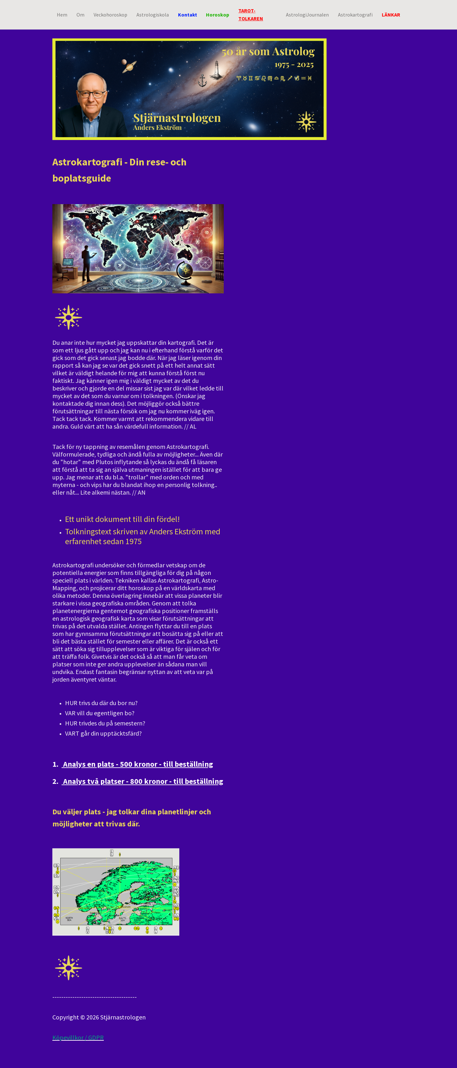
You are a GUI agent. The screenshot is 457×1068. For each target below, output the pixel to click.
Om (80, 14)
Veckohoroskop (110, 14)
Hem (62, 14)
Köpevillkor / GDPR (78, 1037)
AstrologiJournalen (307, 14)
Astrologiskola (152, 14)
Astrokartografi (355, 14)
